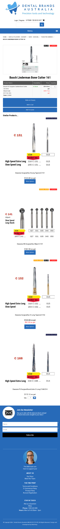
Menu (30, 31)
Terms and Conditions (30, 486)
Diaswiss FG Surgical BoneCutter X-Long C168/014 (30, 389)
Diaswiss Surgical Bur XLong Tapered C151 (30, 173)
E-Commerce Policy (30, 488)
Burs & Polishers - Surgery (17, 37)
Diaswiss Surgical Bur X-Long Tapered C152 (30, 315)
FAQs (30, 506)
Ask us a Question (30, 504)
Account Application (30, 493)
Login (16, 20)
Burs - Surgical (34, 37)
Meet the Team (30, 479)
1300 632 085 (32, 508)
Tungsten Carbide (47, 37)
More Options (30, 181)
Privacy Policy (30, 491)
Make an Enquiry (30, 100)
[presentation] (19, 442)
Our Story (30, 476)
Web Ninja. (35, 524)
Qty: (25, 398)
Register (21, 20)
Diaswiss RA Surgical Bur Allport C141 (30, 244)
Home (4, 37)
